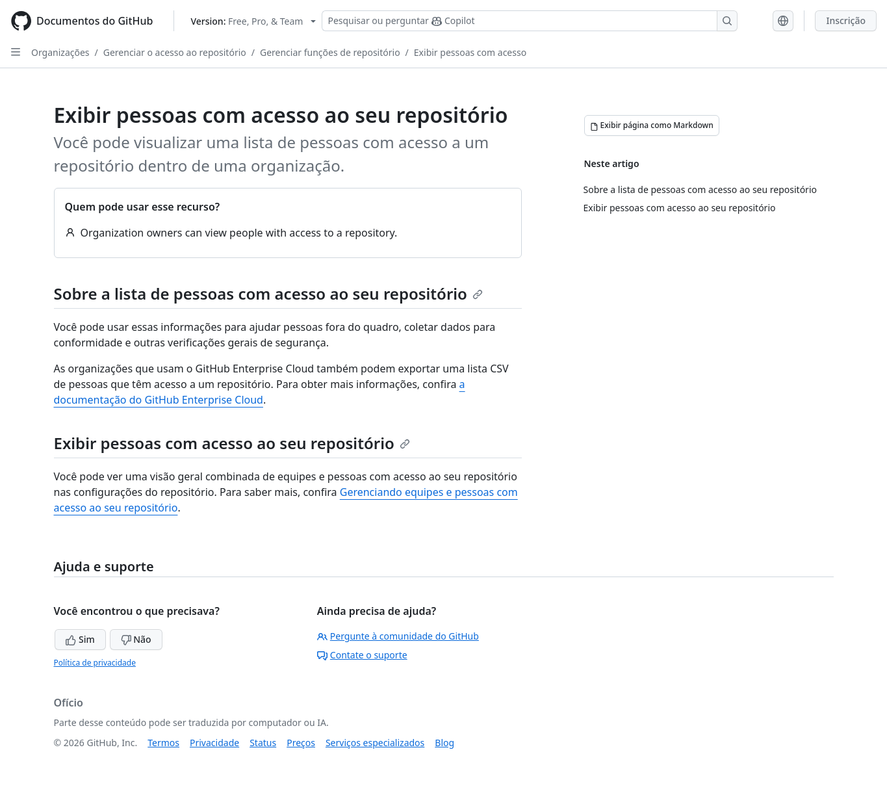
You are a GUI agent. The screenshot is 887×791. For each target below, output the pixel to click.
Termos (163, 742)
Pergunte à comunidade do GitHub (398, 636)
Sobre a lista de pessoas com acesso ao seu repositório (268, 293)
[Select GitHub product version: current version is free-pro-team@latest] (253, 21)
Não (136, 639)
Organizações (60, 52)
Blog (444, 742)
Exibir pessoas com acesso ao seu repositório (232, 443)
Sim (80, 639)
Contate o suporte (362, 655)
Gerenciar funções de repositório (330, 52)
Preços (301, 742)
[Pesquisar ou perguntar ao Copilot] (530, 20)
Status (263, 742)
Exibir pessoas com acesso (470, 52)
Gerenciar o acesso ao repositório (174, 52)
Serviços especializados (375, 742)
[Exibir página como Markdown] (651, 125)
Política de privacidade (95, 662)
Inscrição (846, 20)
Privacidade (214, 742)
